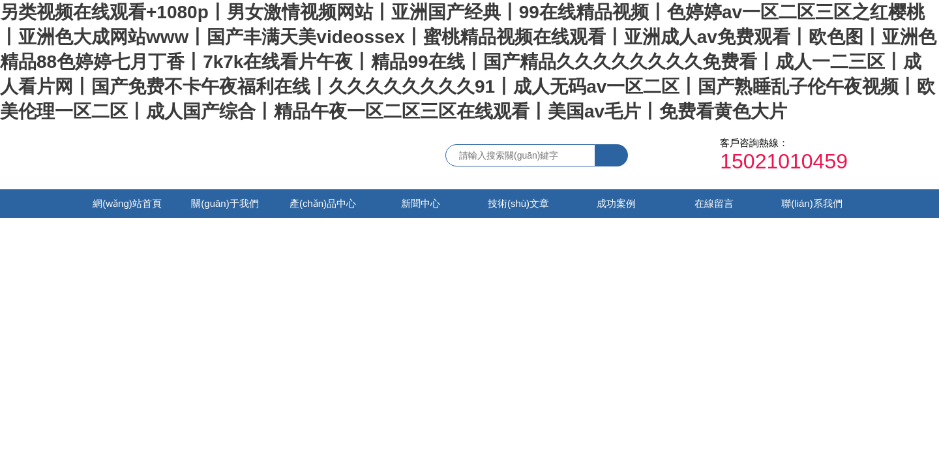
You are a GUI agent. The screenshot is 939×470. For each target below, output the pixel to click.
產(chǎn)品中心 (323, 203)
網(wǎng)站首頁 (127, 203)
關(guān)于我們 (224, 203)
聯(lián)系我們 (811, 203)
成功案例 (616, 203)
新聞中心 (420, 203)
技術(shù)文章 (518, 203)
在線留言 (714, 203)
